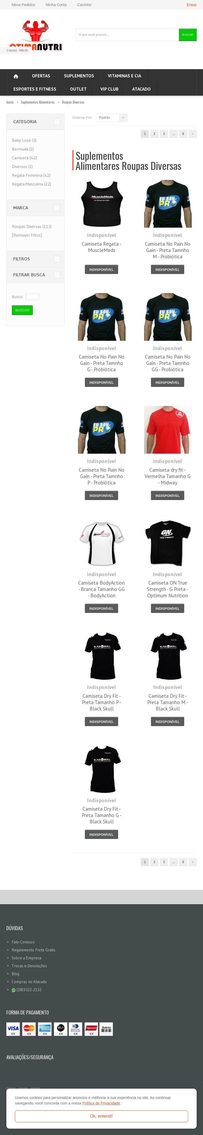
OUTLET (78, 89)
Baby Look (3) (24, 140)
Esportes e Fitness (34, 89)
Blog (15, 973)
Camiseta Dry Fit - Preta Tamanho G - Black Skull (102, 815)
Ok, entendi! (101, 1116)
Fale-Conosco (23, 941)
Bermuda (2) (23, 149)
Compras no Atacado (29, 981)
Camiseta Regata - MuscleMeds (101, 247)
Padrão (104, 118)
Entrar (192, 5)
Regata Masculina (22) (31, 184)
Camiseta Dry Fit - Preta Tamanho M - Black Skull (167, 702)
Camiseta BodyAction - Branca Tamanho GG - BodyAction (101, 589)
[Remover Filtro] (27, 235)
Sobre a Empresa (26, 957)
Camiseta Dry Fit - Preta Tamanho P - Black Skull (101, 702)
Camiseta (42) (24, 157)
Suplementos (79, 76)
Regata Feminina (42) (31, 175)
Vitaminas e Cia (124, 76)
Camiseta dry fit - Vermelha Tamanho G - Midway (168, 476)
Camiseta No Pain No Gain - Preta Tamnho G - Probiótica (101, 363)
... (173, 134)
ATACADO (141, 89)
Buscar (187, 34)
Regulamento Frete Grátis (34, 949)
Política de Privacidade (101, 1103)
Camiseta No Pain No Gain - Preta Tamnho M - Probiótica (168, 250)
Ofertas (41, 76)
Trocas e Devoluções (29, 965)
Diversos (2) (22, 166)
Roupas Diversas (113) (32, 226)
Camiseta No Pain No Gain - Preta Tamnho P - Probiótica (101, 476)
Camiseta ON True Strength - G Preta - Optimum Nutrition (167, 589)
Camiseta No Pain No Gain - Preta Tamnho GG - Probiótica (168, 363)
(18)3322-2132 (26, 989)
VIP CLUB (109, 89)
